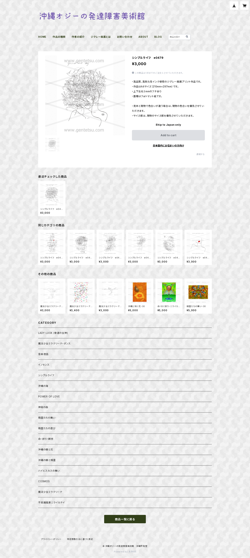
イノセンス (43, 364)
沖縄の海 (43, 385)
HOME (42, 36)
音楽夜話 (43, 354)
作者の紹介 (78, 36)
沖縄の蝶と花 (45, 449)
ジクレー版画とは (101, 36)
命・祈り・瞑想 (45, 438)
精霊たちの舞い (46, 417)
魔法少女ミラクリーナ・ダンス (54, 343)
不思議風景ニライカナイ (51, 502)
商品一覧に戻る (125, 519)
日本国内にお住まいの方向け (168, 145)
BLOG (158, 36)
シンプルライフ (46, 375)
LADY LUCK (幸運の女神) (53, 332)
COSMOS (44, 481)
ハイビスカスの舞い (49, 470)
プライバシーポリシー (51, 539)
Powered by (125, 551)
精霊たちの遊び (47, 428)
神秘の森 (43, 407)
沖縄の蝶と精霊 (47, 460)
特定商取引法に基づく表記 (80, 539)
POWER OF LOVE (49, 396)
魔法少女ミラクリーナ (50, 491)
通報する (200, 154)
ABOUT (143, 36)
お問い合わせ (124, 36)
